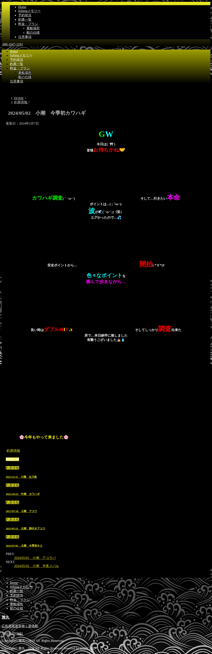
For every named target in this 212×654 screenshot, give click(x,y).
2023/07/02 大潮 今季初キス (24, 545)
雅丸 (6, 617)
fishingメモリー (29, 11)
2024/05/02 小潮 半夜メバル (36, 566)
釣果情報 (13, 450)
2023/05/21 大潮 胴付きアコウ (25, 528)
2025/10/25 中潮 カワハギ (23, 494)
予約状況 (24, 15)
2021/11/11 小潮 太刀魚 (21, 476)
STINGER (87, 648)
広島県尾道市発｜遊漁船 (20, 626)
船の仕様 (33, 32)
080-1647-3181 (12, 44)
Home (22, 7)
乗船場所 (33, 28)
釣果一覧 (24, 19)
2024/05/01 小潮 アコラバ (35, 558)
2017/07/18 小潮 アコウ (21, 511)
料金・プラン (28, 24)
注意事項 (24, 37)
